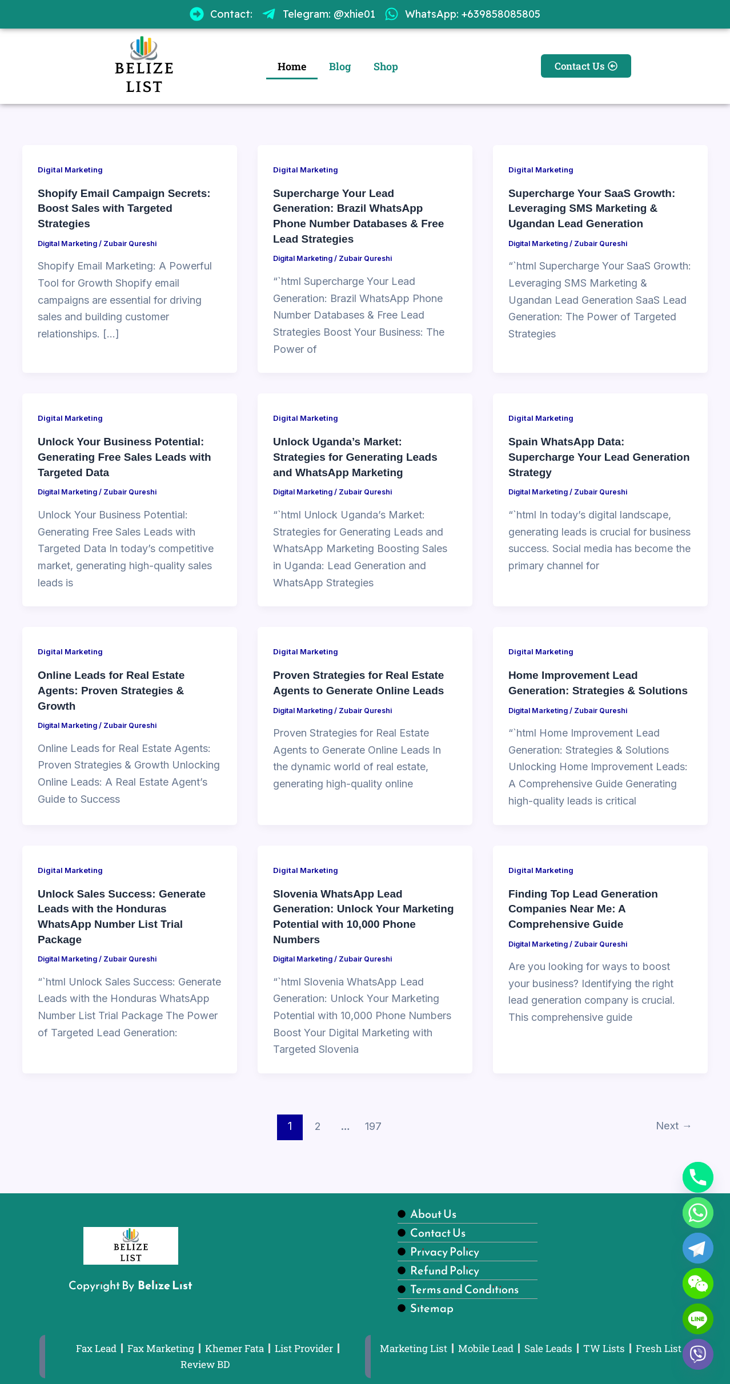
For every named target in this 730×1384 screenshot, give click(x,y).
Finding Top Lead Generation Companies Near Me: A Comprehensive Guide (587, 920)
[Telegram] (698, 1248)
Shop (386, 66)
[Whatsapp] (698, 1212)
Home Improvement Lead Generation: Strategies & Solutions (576, 687)
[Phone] (698, 1177)
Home (292, 66)
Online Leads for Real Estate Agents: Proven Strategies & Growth (115, 687)
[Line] (698, 1318)
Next (671, 1136)
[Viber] (698, 1354)
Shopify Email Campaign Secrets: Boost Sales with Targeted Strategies (129, 208)
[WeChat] (698, 1283)
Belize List (165, 1283)
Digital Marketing (72, 169)
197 (371, 1136)
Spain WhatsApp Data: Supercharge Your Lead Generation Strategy (572, 455)
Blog (340, 66)
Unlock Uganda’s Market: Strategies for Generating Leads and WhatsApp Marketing (359, 455)
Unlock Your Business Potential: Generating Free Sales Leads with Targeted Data (129, 455)
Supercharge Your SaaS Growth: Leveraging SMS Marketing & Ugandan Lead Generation (596, 208)
